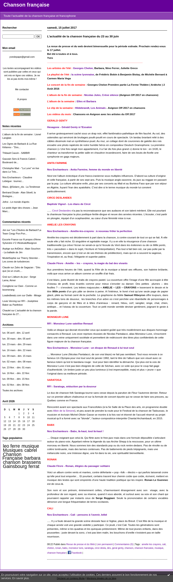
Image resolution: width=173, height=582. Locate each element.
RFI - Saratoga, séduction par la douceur (71, 386)
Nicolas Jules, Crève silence (101, 95)
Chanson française (26, 5)
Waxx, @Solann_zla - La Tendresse (21, 186)
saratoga (88, 548)
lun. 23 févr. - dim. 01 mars (16, 367)
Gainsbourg (15, 466)
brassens (31, 462)
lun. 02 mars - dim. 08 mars (16, 361)
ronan (58, 548)
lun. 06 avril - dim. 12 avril (15, 332)
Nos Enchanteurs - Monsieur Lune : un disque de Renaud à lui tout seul (90, 347)
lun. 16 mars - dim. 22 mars (16, 350)
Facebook (75, 552)
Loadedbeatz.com (11, 295)
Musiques (13, 450)
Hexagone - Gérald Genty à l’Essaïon (69, 127)
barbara (32, 458)
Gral (4, 276)
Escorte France (10, 239)
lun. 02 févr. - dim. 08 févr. (16, 384)
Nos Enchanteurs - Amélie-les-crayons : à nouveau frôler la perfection (89, 231)
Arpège (6, 248)
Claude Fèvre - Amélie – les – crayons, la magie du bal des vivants (87, 263)
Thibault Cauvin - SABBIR (16, 153)
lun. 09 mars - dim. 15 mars (16, 356)
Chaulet (6, 310)
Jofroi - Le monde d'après (15, 202)
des (109, 548)
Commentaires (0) (124, 544)
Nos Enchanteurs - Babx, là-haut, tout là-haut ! (75, 431)
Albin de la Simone (63, 410)
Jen (4, 230)
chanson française (56, 552)
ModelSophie (9, 258)
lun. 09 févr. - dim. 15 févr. (16, 379)
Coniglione (8, 286)
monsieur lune (76, 548)
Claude (6, 267)
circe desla (100, 548)
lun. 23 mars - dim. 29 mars (16, 344)
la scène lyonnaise (82, 74)
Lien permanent (105, 544)
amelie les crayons (151, 544)
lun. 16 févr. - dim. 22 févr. (16, 373)
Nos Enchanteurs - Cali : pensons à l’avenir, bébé (77, 514)
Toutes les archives (12, 390)
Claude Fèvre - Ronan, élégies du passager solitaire (78, 465)
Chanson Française (12, 456)
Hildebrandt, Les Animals (90, 107)
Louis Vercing (9, 301)
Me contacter (22, 89)
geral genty (117, 548)
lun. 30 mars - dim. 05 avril (16, 338)
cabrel (30, 450)
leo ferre (11, 446)
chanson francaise (144, 548)
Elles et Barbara (86, 101)
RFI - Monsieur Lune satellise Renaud (70, 323)
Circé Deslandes (61, 210)
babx (64, 548)
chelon (50, 548)
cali (164, 544)
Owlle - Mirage (33, 295)
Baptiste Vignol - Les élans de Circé (69, 204)
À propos (22, 99)
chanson (11, 462)
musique (30, 446)
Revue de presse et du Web (80, 544)
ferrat (34, 466)
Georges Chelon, (83, 68)
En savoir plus (20, 578)
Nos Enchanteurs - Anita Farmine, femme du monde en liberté (84, 169)
